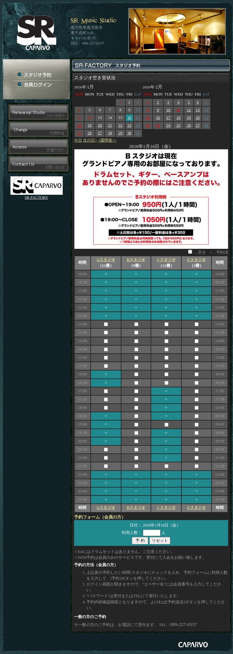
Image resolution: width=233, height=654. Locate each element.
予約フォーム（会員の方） (100, 517)
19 (90, 125)
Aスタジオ (105, 260)
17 (138, 118)
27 (100, 133)
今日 (78, 140)
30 (129, 133)
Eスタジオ (196, 260)
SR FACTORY (36, 197)
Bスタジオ (136, 260)
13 (198, 110)
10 (168, 110)
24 (138, 125)
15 (148, 118)
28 (110, 133)
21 (110, 125)
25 (79, 133)
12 (189, 110)
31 (138, 133)
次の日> (90, 140)
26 (90, 133)
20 (100, 125)
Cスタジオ (166, 260)
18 (79, 125)
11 (178, 110)
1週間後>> (107, 140)
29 (120, 133)
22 (120, 125)
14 (206, 110)
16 (129, 118)
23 (129, 125)
